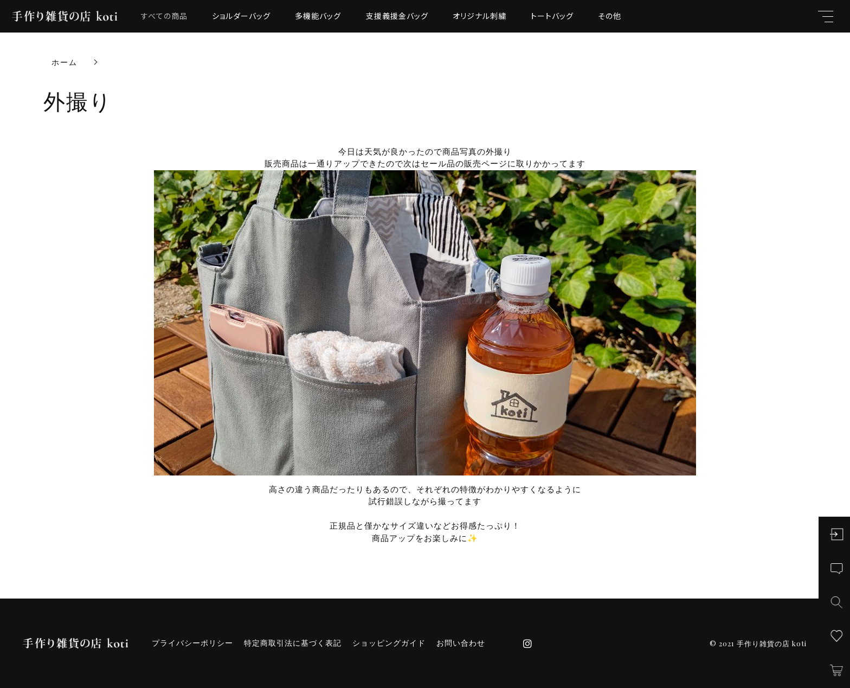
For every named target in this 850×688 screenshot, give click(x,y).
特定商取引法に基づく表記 (293, 643)
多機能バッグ (318, 15)
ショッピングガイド (389, 643)
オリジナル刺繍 (479, 15)
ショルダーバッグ (241, 15)
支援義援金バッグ (397, 15)
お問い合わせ (460, 643)
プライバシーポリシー (192, 643)
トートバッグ (552, 15)
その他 (609, 15)
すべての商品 (164, 15)
